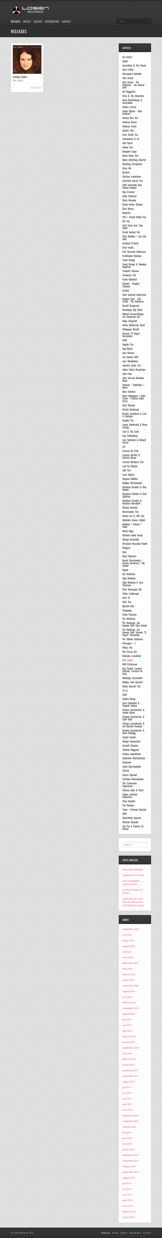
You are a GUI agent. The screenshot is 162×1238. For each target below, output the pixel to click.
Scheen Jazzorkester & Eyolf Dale (133, 718)
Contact (66, 21)
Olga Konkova (129, 578)
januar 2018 (128, 1064)
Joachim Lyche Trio (131, 365)
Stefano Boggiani (130, 749)
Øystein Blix (128, 606)
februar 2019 (129, 1036)
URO (124, 813)
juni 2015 (127, 1189)
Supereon (126, 762)
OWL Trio (126, 602)
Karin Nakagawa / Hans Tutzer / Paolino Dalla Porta (133, 398)
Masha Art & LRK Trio (133, 516)
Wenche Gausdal (130, 822)
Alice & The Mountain (133, 96)
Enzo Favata (128, 247)
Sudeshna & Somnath (133, 875)
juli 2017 (126, 1087)
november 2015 (130, 1160)
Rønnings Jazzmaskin (132, 678)
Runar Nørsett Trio (131, 686)
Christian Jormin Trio (132, 181)
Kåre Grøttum (129, 391)
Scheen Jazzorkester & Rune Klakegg (133, 731)
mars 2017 (127, 1110)
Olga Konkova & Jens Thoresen (132, 583)
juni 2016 (127, 1138)
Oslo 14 (126, 597)
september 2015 (130, 1172)
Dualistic (126, 213)
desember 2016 (130, 1115)
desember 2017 (130, 1070)
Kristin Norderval (130, 409)
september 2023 (130, 929)
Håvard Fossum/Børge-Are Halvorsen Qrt (133, 315)
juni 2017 (127, 1093)
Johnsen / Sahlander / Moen (133, 386)
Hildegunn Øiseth (130, 329)
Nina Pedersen (129, 556)
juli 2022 (126, 951)
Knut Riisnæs (128, 405)
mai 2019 (127, 1025)
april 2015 (127, 1200)
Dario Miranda (129, 200)
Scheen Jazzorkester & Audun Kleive (133, 711)
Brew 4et (127, 168)
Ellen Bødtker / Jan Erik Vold (134, 237)
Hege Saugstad (129, 321)
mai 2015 (127, 1194)
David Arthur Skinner (132, 204)
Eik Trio (126, 221)
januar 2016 (128, 1149)
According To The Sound (134, 65)
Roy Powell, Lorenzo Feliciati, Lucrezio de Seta (132, 671)
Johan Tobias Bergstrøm (134, 369)
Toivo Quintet (128, 801)
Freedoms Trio (129, 275)
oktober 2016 (129, 1126)
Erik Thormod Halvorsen (134, 251)
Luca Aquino (128, 474)
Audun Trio (127, 147)
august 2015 (128, 1177)
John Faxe (127, 374)
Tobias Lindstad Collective (129, 795)
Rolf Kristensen (129, 664)
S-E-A (125, 690)
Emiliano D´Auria (130, 243)
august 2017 (128, 1081)
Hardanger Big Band (132, 310)
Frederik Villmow (130, 271)
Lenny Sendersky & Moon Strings (134, 426)
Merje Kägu (128, 531)
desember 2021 (130, 963)
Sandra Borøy (128, 699)
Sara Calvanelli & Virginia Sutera (130, 704)
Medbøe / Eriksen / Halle (132, 525)
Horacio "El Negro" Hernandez (131, 335)
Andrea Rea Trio (130, 118)
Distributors (52, 21)
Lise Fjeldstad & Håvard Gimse (134, 441)
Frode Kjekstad (129, 279)
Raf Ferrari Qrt (129, 651)
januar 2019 (128, 1042)
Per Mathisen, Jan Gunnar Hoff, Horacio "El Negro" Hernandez (134, 632)
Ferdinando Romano (131, 256)
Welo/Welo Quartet (131, 818)
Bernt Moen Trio (130, 155)
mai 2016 (127, 1143)
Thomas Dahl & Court (133, 790)
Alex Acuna (127, 78)
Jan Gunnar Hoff (130, 357)
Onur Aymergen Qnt (132, 589)
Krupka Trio (128, 420)
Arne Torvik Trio (130, 134)
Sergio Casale (129, 737)
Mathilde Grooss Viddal (133, 520)
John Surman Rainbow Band (133, 379)
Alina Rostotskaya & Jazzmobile (132, 101)
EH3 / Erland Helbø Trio (134, 217)
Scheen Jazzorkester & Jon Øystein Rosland (133, 725)
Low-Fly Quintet (130, 466)
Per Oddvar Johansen (132, 639)
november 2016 (130, 1121)
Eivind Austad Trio (131, 232)
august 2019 (128, 1013)
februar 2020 (129, 1002)
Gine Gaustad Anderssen (134, 294)
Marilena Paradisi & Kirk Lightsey (134, 495)
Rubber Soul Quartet (132, 682)
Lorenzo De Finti (130, 451)
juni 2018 (127, 1053)
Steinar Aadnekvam (131, 754)
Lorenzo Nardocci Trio (132, 462)
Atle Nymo (127, 143)
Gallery (38, 21)
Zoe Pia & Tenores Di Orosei (132, 827)
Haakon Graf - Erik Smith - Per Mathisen (133, 300)
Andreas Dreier (129, 122)
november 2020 (130, 985)
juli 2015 (126, 1183)
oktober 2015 (129, 1166)
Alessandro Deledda (131, 74)
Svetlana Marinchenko (133, 779)
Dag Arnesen (128, 192)
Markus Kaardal (129, 507)
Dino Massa (128, 208)
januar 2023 (128, 940)
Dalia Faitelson (129, 196)
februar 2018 (129, 1059)
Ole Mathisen (128, 574)
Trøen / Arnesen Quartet (134, 809)
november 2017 (130, 1076)
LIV (124, 446)
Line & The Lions (130, 431)
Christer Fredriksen (131, 176)
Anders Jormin (129, 107)
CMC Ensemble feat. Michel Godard (132, 186)
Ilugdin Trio (127, 344)
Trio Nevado (128, 805)
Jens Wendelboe (130, 361)
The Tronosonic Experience (129, 784)
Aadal (125, 61)
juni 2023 (127, 934)
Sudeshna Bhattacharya (133, 758)
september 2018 (130, 1047)
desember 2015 (130, 1155)
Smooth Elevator (130, 745)
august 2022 (128, 946)
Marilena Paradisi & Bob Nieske (134, 488)
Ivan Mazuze (128, 353)
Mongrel (126, 548)
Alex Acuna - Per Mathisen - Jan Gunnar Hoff (133, 85)
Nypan (125, 570)
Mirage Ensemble (130, 539)
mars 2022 (127, 957)
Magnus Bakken (130, 478)
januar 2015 (128, 1217)
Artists (27, 21)
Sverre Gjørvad (129, 775)
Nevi (124, 552)
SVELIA (125, 770)
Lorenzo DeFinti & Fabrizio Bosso (131, 456)
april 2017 (127, 1104)
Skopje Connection (131, 741)
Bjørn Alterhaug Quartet (134, 160)
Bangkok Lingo (129, 151)
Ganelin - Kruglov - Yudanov (131, 285)
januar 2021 (128, 980)
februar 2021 (129, 974)
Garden (125, 290)
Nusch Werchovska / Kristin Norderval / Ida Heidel (133, 563)
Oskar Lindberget (130, 593)
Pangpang (127, 610)
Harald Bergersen (130, 305)
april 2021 (127, 968)
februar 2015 (129, 1211)
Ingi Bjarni (127, 348)
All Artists (127, 57)
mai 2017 (127, 1098)
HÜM (124, 340)
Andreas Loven (129, 126)
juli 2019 (126, 1019)
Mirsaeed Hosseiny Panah (134, 543)
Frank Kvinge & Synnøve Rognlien (134, 265)
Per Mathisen (128, 618)
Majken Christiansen (132, 483)
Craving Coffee (20, 77)
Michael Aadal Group (132, 535)
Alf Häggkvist (128, 91)
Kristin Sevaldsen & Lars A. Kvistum (134, 415)
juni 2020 (127, 997)
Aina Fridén (127, 69)
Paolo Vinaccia (129, 614)
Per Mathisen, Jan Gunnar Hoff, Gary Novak (134, 624)
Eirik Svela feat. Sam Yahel (132, 226)
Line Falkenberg (130, 435)
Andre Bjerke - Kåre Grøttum (132, 112)
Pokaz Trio (127, 647)
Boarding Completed (132, 164)
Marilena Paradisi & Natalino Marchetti (132, 502)
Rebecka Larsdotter (131, 656)
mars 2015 (127, 1206)
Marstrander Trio (130, 511)
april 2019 (127, 1030)
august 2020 (128, 991)
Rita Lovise (18, 80)
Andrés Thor (128, 130)
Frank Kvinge (128, 260)
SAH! (124, 694)
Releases (15, 21)
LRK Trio (126, 470)
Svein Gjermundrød (131, 766)
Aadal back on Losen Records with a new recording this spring (132, 902)
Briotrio (126, 172)
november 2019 (130, 1008)
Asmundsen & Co (130, 139)
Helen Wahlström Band (133, 325)
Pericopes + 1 (129, 643)
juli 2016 (126, 1132)
